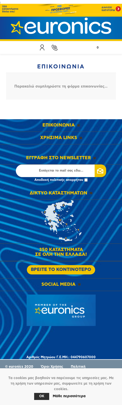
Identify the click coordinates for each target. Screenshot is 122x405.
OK (41, 396)
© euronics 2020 (19, 367)
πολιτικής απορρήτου (66, 180)
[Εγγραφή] (61, 171)
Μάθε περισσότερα (69, 396)
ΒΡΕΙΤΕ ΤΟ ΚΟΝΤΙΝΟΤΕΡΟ (61, 269)
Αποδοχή (61, 180)
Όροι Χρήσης (52, 367)
